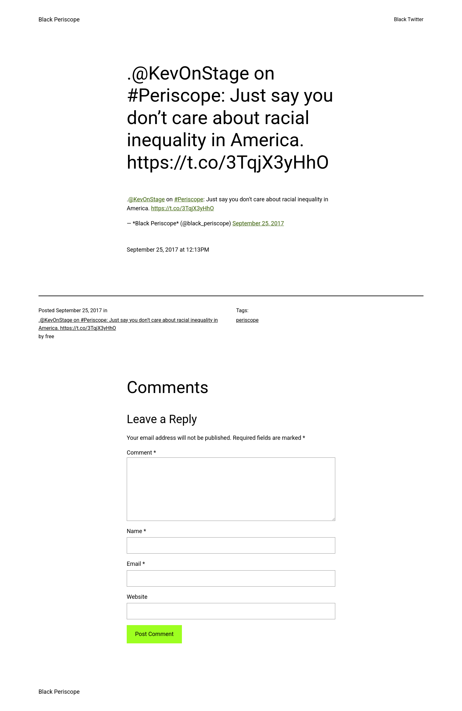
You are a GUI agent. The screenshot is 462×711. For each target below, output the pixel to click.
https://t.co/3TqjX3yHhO (182, 208)
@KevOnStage (146, 199)
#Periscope (188, 199)
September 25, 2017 (258, 223)
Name (136, 531)
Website (137, 596)
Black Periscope (59, 19)
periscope (247, 320)
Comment (141, 452)
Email (136, 563)
